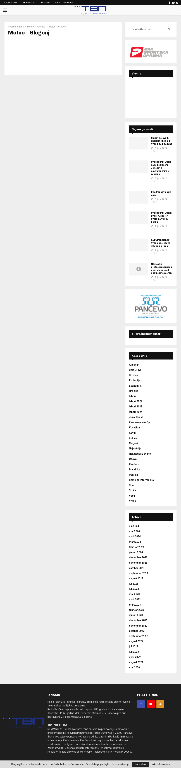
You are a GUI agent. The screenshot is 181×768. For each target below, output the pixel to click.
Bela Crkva (135, 369)
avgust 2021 (136, 662)
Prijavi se (29, 2)
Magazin (134, 443)
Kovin (132, 432)
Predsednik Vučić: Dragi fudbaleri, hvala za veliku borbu (161, 217)
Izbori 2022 (135, 401)
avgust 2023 (136, 578)
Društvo (133, 375)
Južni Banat (136, 417)
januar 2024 (136, 552)
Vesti (132, 495)
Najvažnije (135, 448)
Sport (132, 485)
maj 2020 (134, 667)
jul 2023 (133, 583)
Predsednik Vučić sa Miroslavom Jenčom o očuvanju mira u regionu (161, 167)
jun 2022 (134, 651)
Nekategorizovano (140, 453)
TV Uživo (45, 2)
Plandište (134, 469)
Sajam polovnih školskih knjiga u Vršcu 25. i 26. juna (161, 141)
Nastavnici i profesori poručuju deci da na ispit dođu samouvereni (162, 268)
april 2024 (135, 536)
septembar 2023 (138, 573)
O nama (56, 2)
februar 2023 (136, 609)
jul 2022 (133, 646)
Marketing (68, 2)
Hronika (133, 390)
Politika (133, 474)
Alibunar (134, 364)
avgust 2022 (136, 641)
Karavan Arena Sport (141, 422)
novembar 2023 (138, 562)
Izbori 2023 (135, 406)
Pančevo (134, 464)
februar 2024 (136, 547)
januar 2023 (136, 615)
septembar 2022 (138, 636)
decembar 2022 (138, 620)
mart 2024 (135, 541)
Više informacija (161, 764)
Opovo (133, 458)
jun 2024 (134, 526)
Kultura (133, 438)
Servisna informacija (141, 479)
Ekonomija (135, 385)
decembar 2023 (138, 557)
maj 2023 (134, 594)
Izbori (132, 396)
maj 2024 (134, 531)
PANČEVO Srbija (151, 94)
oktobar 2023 (136, 568)
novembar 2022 (138, 625)
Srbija (132, 490)
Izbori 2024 (135, 411)
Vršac (132, 500)
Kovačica (134, 427)
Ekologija (134, 380)
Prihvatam (141, 764)
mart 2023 (135, 604)
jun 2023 (134, 588)
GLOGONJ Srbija (63, 53)
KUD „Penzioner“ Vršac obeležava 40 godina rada (160, 243)
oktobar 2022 (136, 630)
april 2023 (135, 599)
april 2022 (135, 657)
